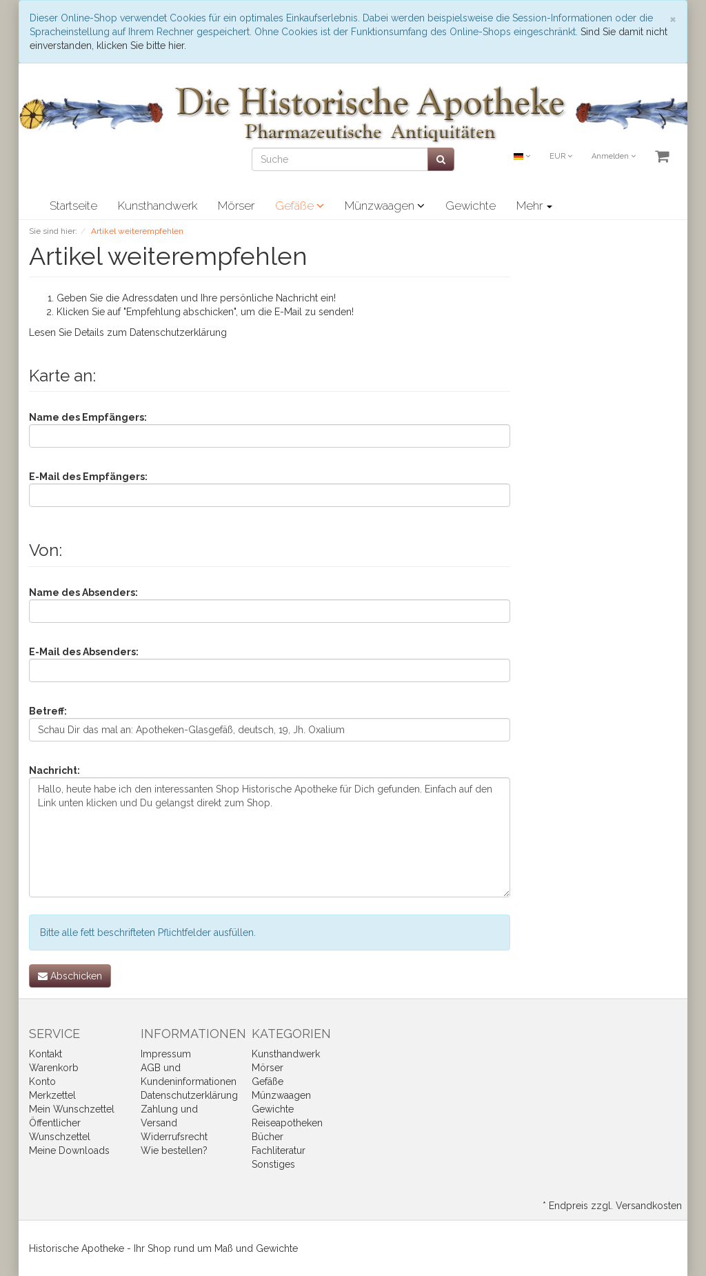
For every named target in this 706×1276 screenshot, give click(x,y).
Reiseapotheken (287, 1122)
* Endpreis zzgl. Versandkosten (612, 1205)
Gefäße (299, 205)
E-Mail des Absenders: (84, 651)
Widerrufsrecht (174, 1136)
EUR (560, 156)
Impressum (166, 1053)
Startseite (73, 205)
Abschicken (70, 975)
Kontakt (45, 1053)
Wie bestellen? (174, 1150)
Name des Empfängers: (88, 417)
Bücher (267, 1136)
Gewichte (470, 205)
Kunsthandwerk (157, 205)
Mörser (236, 205)
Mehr (534, 205)
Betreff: (48, 711)
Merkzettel (52, 1095)
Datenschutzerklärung (178, 332)
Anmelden (614, 156)
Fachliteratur (278, 1150)
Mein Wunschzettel (71, 1109)
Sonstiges (273, 1164)
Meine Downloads (69, 1150)
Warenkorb (54, 1067)
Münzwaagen (385, 205)
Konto (42, 1081)
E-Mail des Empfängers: (88, 476)
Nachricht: (54, 770)
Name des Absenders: (83, 592)
